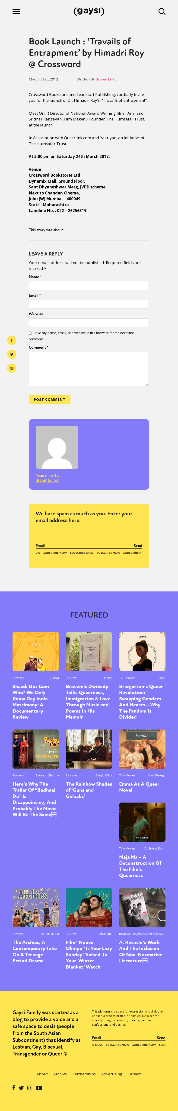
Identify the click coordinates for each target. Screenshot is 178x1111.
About (42, 1074)
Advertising (111, 1074)
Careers (135, 1074)
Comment (39, 347)
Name (35, 276)
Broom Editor (107, 79)
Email (35, 295)
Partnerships (84, 1074)
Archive (60, 1074)
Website (36, 314)
